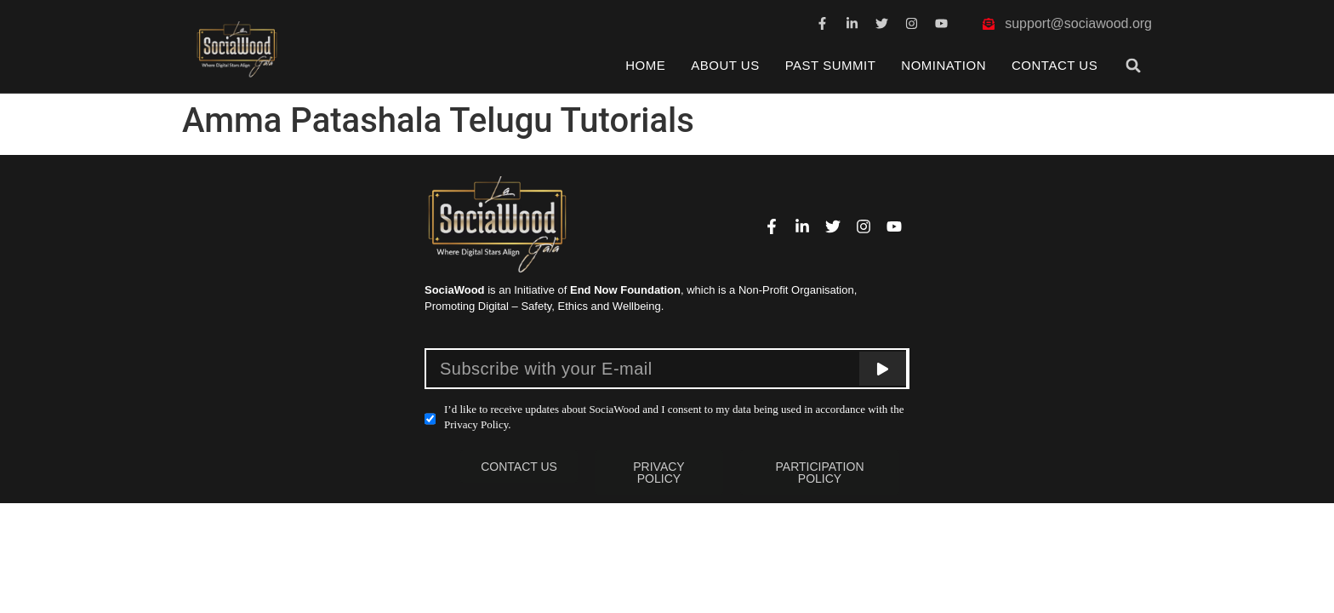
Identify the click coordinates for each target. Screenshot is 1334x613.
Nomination (943, 65)
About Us (725, 65)
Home (645, 65)
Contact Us (1054, 65)
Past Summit (830, 65)
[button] (1133, 65)
